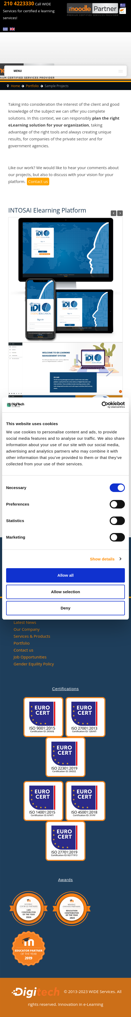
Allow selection (65, 591)
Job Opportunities (30, 657)
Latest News (25, 622)
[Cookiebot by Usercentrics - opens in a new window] (101, 404)
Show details (102, 559)
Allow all (66, 575)
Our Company (26, 629)
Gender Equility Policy (34, 663)
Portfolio (22, 643)
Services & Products (32, 636)
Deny (66, 608)
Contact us (38, 181)
